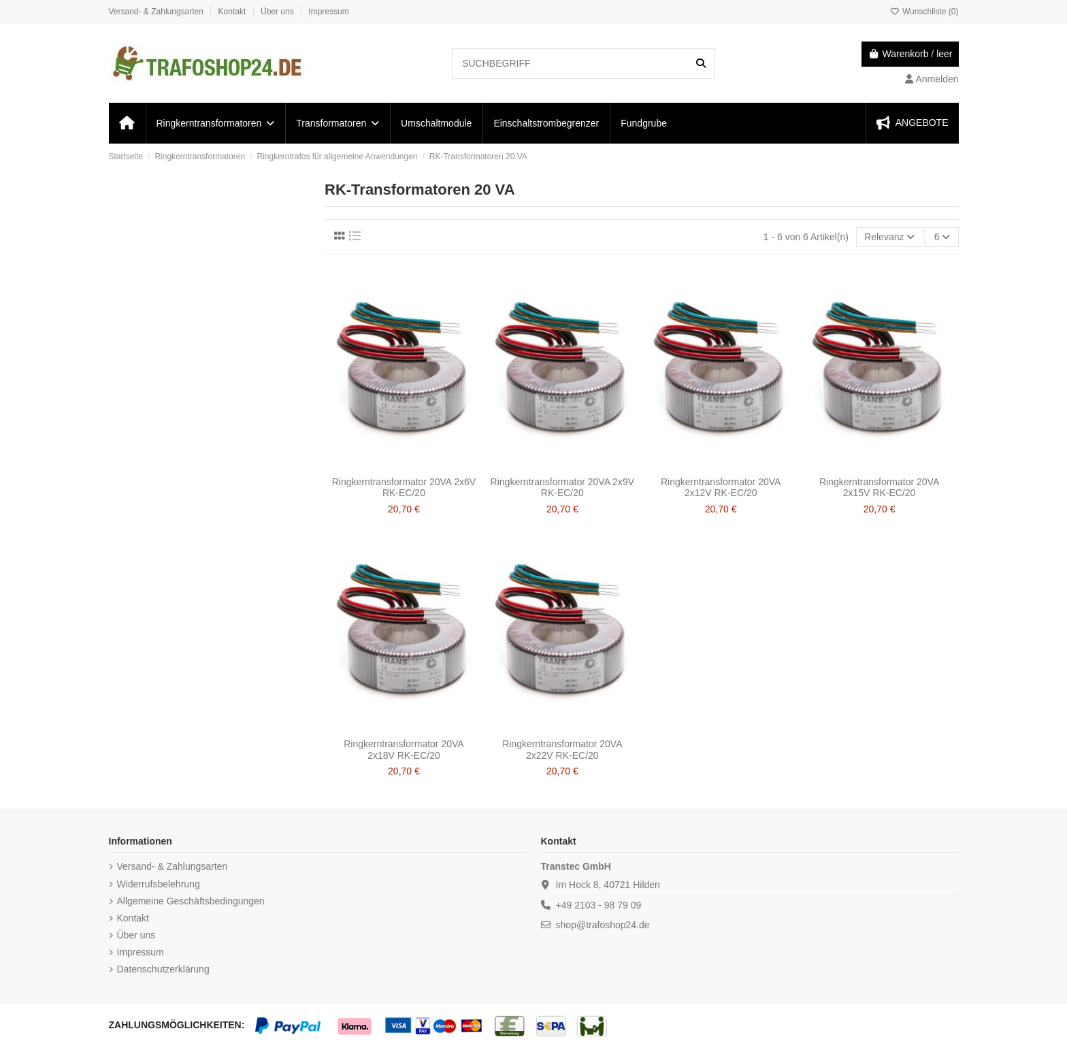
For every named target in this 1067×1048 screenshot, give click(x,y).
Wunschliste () (924, 11)
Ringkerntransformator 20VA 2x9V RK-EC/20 (562, 487)
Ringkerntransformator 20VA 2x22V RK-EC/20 (562, 749)
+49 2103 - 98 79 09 (599, 905)
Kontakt (233, 11)
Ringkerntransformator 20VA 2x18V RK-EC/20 (403, 749)
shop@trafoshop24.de (603, 924)
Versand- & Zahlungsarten (157, 11)
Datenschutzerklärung (163, 969)
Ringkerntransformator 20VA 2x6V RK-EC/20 (404, 487)
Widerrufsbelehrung (158, 884)
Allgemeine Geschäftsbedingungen (191, 901)
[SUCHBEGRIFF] (701, 63)
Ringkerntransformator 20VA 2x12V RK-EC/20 (721, 487)
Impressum (328, 11)
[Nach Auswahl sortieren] (889, 237)
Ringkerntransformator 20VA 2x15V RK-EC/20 (879, 487)
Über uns (278, 11)
